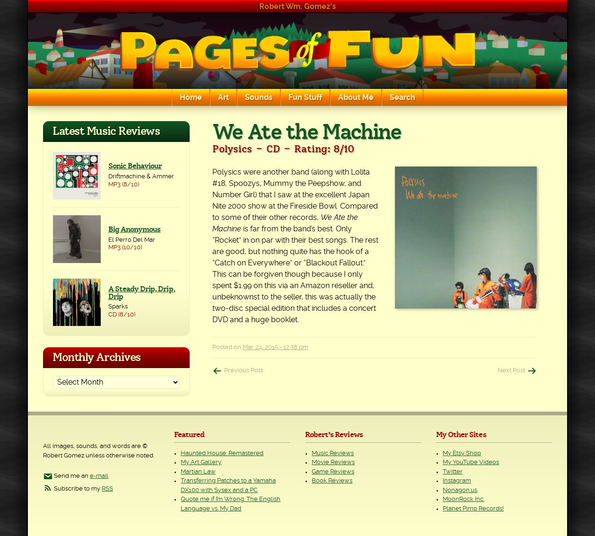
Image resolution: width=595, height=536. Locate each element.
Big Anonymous (134, 229)
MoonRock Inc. (463, 499)
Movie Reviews (333, 462)
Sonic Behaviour (135, 166)
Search (402, 97)
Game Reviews (333, 472)
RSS (107, 489)
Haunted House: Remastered (222, 453)
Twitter (453, 472)
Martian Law (198, 472)
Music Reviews (333, 453)
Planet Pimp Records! (473, 509)
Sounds (258, 97)
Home (191, 97)
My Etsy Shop (462, 453)
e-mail (99, 476)
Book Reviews (332, 481)
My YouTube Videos (471, 462)
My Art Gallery (201, 462)
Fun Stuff (305, 97)
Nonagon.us (460, 490)
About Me (356, 97)
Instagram (457, 481)
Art (223, 97)
